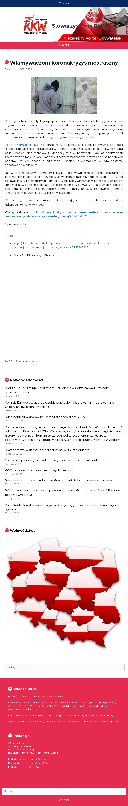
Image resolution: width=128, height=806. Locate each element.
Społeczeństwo (26, 361)
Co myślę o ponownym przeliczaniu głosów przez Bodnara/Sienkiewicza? (57, 460)
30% (12, 361)
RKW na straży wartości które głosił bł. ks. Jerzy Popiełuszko (47, 450)
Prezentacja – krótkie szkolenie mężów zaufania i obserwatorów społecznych (60, 480)
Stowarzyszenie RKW (79, 26)
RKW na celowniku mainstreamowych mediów (39, 470)
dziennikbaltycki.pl (27, 144)
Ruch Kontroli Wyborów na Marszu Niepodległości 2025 (45, 417)
